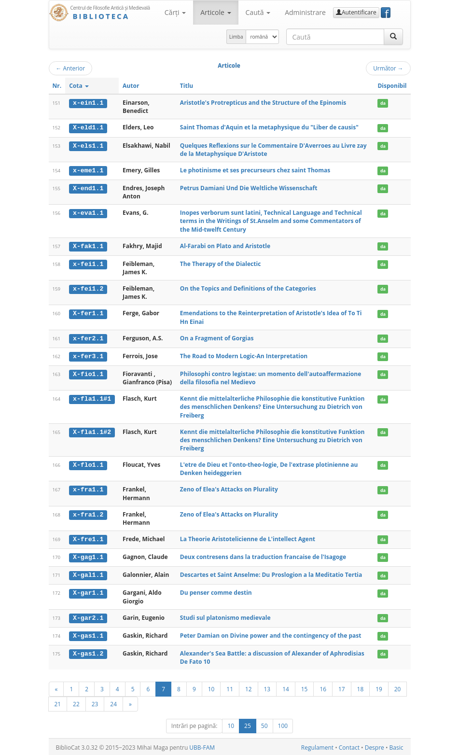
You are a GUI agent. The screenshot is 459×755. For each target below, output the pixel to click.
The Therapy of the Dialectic (220, 263)
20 (397, 687)
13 (267, 687)
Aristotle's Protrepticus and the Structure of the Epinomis (263, 102)
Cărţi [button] (175, 12)
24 (113, 702)
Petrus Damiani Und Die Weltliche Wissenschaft (249, 187)
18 (360, 687)
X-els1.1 (88, 145)
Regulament (317, 746)
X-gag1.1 (88, 556)
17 (341, 687)
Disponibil (391, 86)
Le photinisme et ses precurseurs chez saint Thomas (255, 170)
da (383, 103)
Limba (236, 36)
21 (58, 702)
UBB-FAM (202, 746)
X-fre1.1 (88, 538)
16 (323, 687)
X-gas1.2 (88, 651)
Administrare (305, 12)
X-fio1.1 (88, 373)
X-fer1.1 (88, 312)
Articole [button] (215, 12)
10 (211, 687)
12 (248, 687)
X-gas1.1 (88, 634)
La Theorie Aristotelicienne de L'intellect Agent (247, 538)
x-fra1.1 (88, 489)
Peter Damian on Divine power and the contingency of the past (271, 634)
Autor (131, 86)
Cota (79, 86)
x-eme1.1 (88, 170)
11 (229, 687)
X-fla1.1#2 (92, 431)
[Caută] (393, 36)
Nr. (57, 86)
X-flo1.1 (88, 464)
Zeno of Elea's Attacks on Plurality (229, 489)
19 (379, 687)
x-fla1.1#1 (92, 397)
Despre (374, 746)
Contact (349, 746)
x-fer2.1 (88, 338)
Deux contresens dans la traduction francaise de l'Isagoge (263, 556)
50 (264, 724)
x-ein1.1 (88, 102)
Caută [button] (258, 12)
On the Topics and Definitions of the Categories (248, 288)
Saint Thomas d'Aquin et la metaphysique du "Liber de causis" (269, 127)
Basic (396, 746)
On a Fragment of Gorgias (216, 338)
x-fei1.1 (88, 263)
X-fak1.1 (88, 245)
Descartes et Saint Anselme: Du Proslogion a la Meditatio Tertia (271, 574)
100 (283, 724)
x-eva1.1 (88, 213)
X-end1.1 (88, 187)
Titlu (186, 86)
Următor (388, 68)
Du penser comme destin (216, 591)
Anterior (70, 68)
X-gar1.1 (88, 591)
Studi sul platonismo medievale (225, 616)
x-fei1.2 (88, 288)
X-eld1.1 (88, 127)
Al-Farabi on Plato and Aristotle (225, 245)
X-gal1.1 (88, 574)
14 (285, 687)
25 (247, 724)
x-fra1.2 (88, 513)
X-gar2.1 (88, 616)
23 (95, 702)
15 (304, 687)
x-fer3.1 (88, 355)
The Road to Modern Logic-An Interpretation (243, 355)
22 (76, 702)
